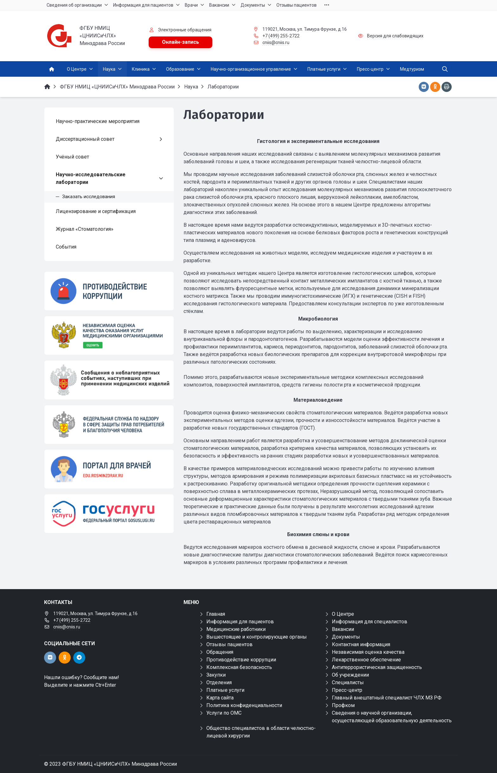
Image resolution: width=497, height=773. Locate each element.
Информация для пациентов (240, 622)
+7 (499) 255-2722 (281, 35)
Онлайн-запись (180, 42)
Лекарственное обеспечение (366, 660)
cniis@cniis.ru (275, 42)
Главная (215, 614)
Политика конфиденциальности (244, 705)
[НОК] (109, 335)
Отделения (219, 682)
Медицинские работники (236, 629)
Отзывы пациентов (229, 644)
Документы (346, 637)
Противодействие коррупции (241, 660)
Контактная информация (361, 644)
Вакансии (343, 629)
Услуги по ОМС (224, 713)
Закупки (216, 675)
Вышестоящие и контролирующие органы (256, 637)
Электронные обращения (184, 29)
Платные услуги (225, 690)
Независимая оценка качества (368, 652)
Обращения (219, 652)
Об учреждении (350, 675)
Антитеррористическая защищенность (377, 667)
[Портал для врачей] (109, 469)
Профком (343, 705)
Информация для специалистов (369, 622)
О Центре (343, 614)
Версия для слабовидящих (395, 35)
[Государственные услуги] (109, 513)
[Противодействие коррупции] (109, 291)
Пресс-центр (347, 690)
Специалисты (348, 682)
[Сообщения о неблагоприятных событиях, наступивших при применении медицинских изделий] (109, 380)
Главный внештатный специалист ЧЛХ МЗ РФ (387, 698)
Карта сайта (220, 698)
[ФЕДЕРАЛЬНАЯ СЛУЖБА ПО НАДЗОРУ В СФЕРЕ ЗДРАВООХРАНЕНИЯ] (109, 424)
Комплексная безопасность (239, 667)
